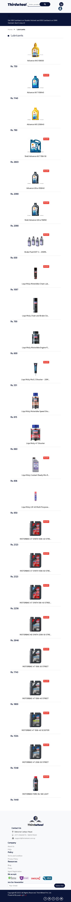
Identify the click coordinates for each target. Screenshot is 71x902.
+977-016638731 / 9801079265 (25, 835)
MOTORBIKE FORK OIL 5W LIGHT (35, 794)
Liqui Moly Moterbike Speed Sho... (36, 411)
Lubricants (21, 29)
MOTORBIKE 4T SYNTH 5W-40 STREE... (35, 602)
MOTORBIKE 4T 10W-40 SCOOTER (35, 730)
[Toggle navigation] (9, 16)
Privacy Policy (13, 859)
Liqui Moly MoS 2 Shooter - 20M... (35, 379)
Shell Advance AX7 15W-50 (35, 156)
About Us (11, 846)
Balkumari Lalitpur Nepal (23, 832)
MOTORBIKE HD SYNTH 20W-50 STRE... (35, 634)
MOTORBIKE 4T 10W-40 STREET (35, 698)
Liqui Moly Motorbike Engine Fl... (35, 347)
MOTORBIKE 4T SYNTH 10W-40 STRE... (35, 539)
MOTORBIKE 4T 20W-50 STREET (35, 762)
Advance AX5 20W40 (35, 124)
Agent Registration (15, 871)
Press (10, 868)
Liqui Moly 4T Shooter (35, 443)
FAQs (10, 849)
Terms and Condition (15, 856)
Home (10, 29)
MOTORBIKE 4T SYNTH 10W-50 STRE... (35, 571)
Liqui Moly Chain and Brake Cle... (35, 316)
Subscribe (60, 886)
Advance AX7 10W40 (35, 92)
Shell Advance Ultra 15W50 (36, 220)
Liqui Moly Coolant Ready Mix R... (35, 475)
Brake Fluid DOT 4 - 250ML (36, 252)
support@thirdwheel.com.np (25, 838)
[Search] (35, 886)
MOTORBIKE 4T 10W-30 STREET (36, 666)
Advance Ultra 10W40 (35, 188)
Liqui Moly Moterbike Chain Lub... (35, 284)
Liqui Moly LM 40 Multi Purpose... (35, 507)
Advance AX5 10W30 (35, 60)
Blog (9, 865)
